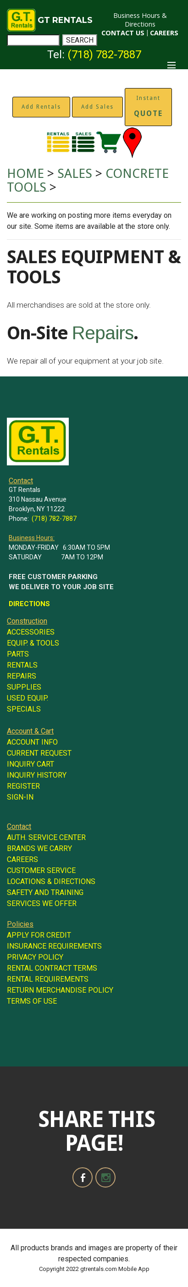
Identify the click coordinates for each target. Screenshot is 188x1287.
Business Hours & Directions (140, 19)
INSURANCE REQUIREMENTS (54, 946)
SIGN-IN (20, 797)
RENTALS (22, 665)
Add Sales (97, 107)
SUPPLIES (24, 687)
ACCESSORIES (31, 632)
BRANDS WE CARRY (39, 848)
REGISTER (23, 786)
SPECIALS (24, 709)
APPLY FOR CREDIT (39, 935)
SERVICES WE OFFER (42, 903)
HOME (25, 173)
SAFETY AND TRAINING (45, 892)
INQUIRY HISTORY (36, 775)
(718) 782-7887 (104, 54)
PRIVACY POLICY (35, 957)
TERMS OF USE (32, 1001)
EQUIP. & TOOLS (33, 643)
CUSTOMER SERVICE (41, 870)
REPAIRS (21, 676)
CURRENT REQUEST (39, 753)
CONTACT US (122, 32)
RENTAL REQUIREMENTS (47, 979)
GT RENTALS (65, 20)
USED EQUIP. (27, 698)
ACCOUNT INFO (32, 742)
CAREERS (164, 32)
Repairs (102, 333)
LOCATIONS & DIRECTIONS (51, 881)
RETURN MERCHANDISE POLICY (60, 990)
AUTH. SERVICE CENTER (46, 837)
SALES (74, 173)
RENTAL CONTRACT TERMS (52, 968)
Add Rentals (41, 107)
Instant (148, 106)
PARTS (18, 654)
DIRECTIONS (29, 604)
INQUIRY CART (30, 764)
